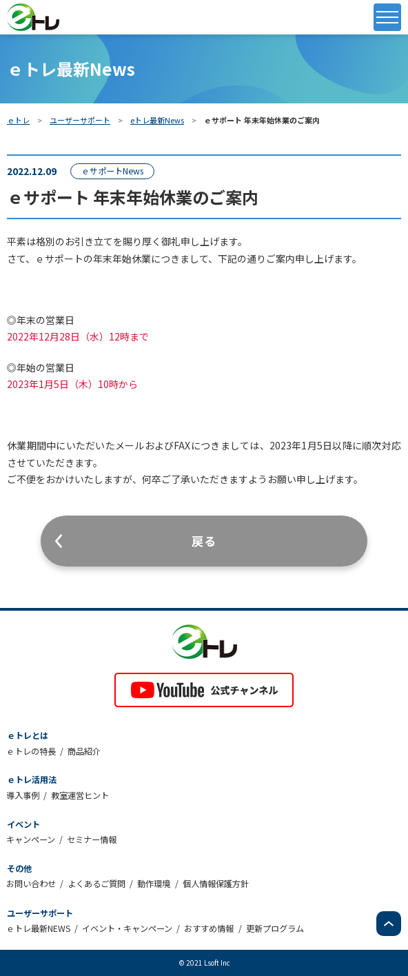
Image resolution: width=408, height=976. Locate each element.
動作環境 (153, 883)
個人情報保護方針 (216, 883)
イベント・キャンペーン (127, 928)
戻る (204, 540)
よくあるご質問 (96, 883)
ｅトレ (18, 119)
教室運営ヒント (80, 795)
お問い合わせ (31, 883)
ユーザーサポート (80, 119)
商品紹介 (84, 751)
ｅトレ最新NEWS (38, 928)
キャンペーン (30, 839)
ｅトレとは (27, 735)
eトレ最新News (157, 119)
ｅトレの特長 (31, 751)
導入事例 (22, 795)
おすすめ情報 (209, 928)
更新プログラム (275, 928)
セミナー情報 (91, 839)
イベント (23, 824)
